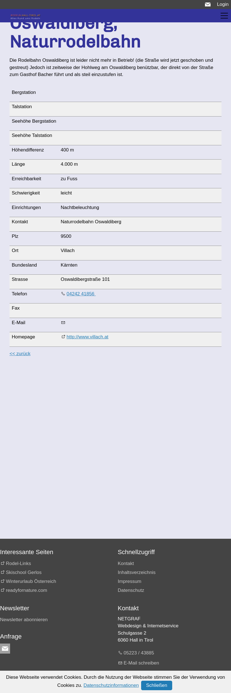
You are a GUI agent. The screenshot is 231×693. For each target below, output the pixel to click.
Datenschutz (131, 590)
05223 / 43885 (139, 653)
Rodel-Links (18, 563)
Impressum (129, 581)
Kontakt (126, 563)
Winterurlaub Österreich (31, 581)
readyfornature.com (26, 590)
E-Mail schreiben (141, 663)
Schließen (156, 685)
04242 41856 (81, 293)
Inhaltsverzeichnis (137, 572)
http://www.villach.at (87, 337)
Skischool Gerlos (24, 572)
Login (223, 4)
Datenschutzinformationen (111, 685)
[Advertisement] (114, 401)
